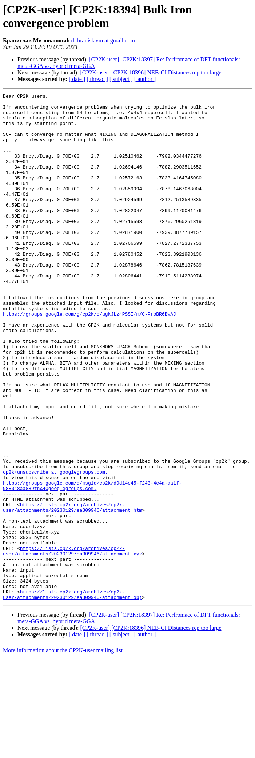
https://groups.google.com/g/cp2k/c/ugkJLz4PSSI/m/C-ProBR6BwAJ (89, 358)
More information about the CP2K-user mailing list (63, 752)
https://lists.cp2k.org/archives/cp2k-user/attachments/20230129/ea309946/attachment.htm (72, 590)
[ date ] (77, 79)
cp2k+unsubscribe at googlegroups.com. (55, 548)
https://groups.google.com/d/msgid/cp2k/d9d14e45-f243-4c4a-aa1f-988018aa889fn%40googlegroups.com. (92, 564)
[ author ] (145, 79)
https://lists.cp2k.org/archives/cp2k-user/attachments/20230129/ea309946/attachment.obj (72, 695)
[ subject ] (121, 79)
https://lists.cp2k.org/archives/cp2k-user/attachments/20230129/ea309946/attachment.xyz (72, 642)
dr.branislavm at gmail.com (103, 40)
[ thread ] (97, 79)
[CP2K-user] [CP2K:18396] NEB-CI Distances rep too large (150, 72)
